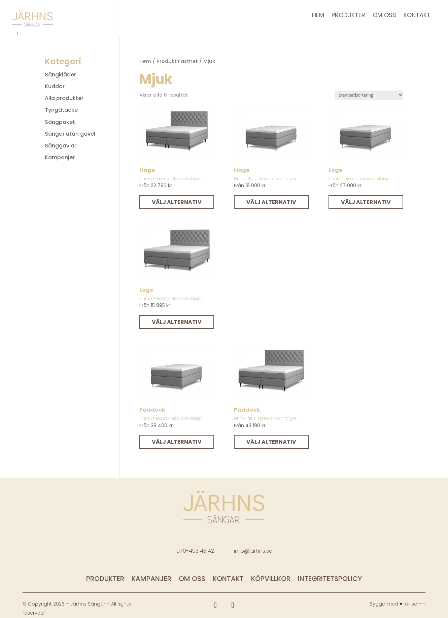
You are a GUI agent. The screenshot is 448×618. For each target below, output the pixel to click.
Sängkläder (60, 74)
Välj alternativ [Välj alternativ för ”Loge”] (366, 202)
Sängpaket (60, 122)
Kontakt (417, 16)
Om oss (384, 16)
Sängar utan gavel (70, 134)
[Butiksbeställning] (369, 95)
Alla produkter (64, 98)
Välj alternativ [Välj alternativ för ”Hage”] (177, 202)
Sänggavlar (60, 145)
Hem (318, 16)
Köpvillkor (270, 579)
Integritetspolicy (330, 579)
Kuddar (55, 86)
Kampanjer (60, 157)
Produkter (348, 16)
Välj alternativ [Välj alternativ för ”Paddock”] (177, 442)
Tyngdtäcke (61, 110)
